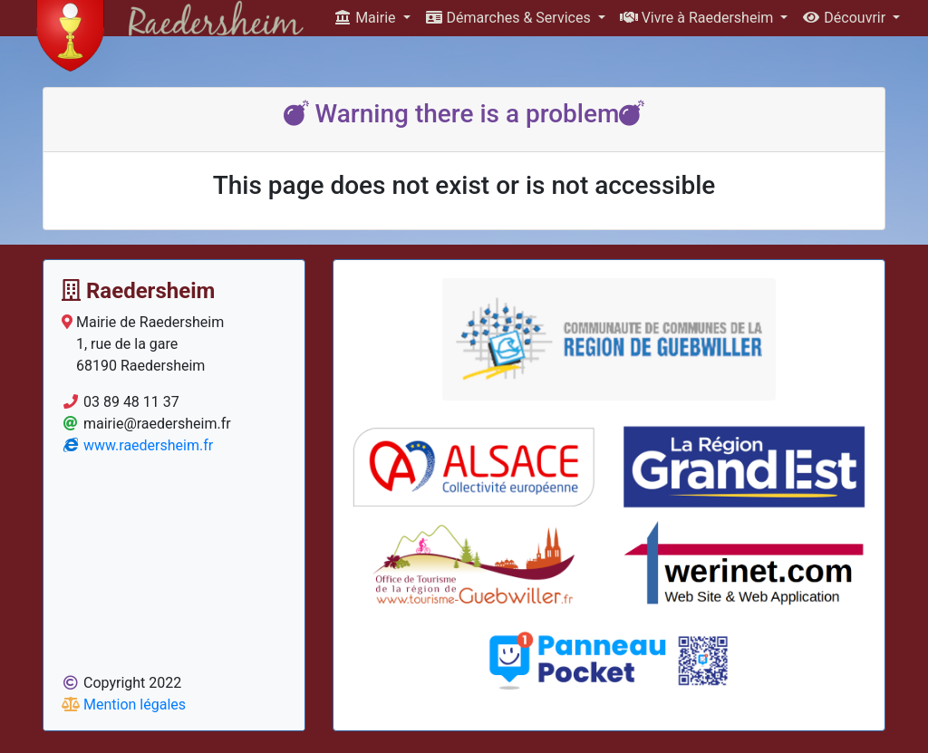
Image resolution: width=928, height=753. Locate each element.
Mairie (366, 17)
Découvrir (845, 17)
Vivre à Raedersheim (699, 17)
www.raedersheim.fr (137, 445)
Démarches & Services (509, 17)
